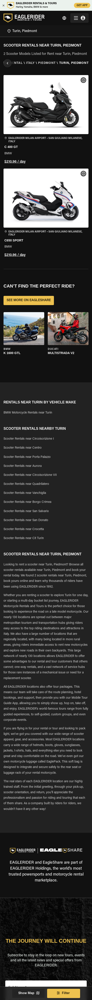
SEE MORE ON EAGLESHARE (29, 300)
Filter (63, 993)
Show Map (28, 993)
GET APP (82, 5)
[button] (46, 120)
